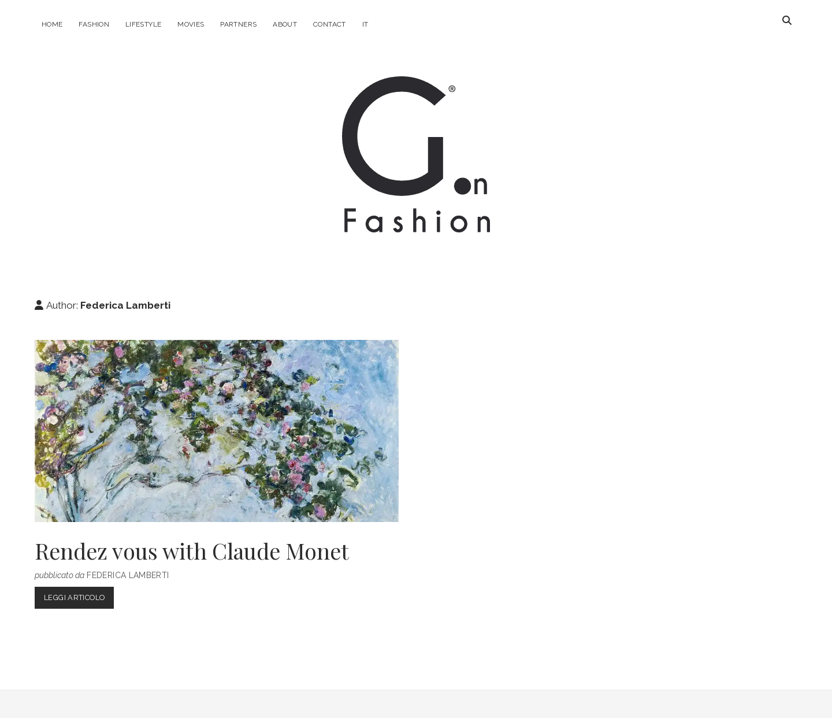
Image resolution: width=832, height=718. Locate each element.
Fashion (94, 24)
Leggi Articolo (79, 599)
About (285, 24)
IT (365, 24)
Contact (329, 24)
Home (52, 24)
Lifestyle (143, 24)
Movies (190, 24)
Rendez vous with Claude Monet (217, 431)
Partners (238, 24)
